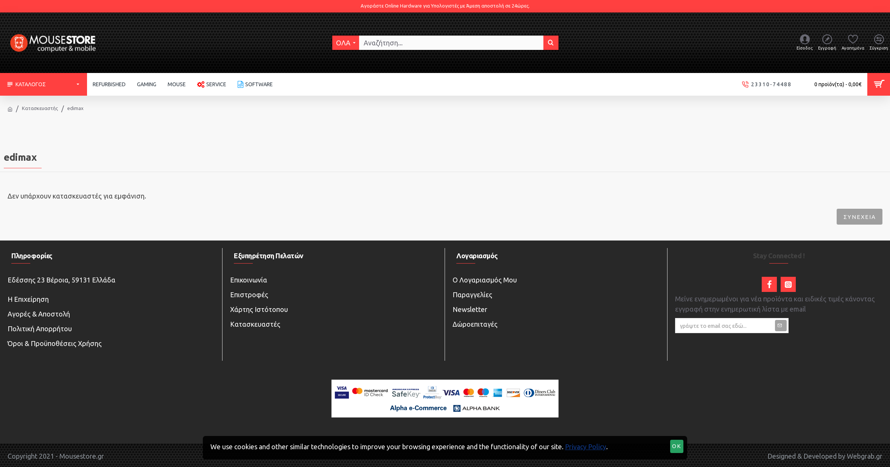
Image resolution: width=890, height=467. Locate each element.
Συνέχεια (859, 217)
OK (677, 446)
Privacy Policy (585, 446)
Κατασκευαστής (40, 108)
